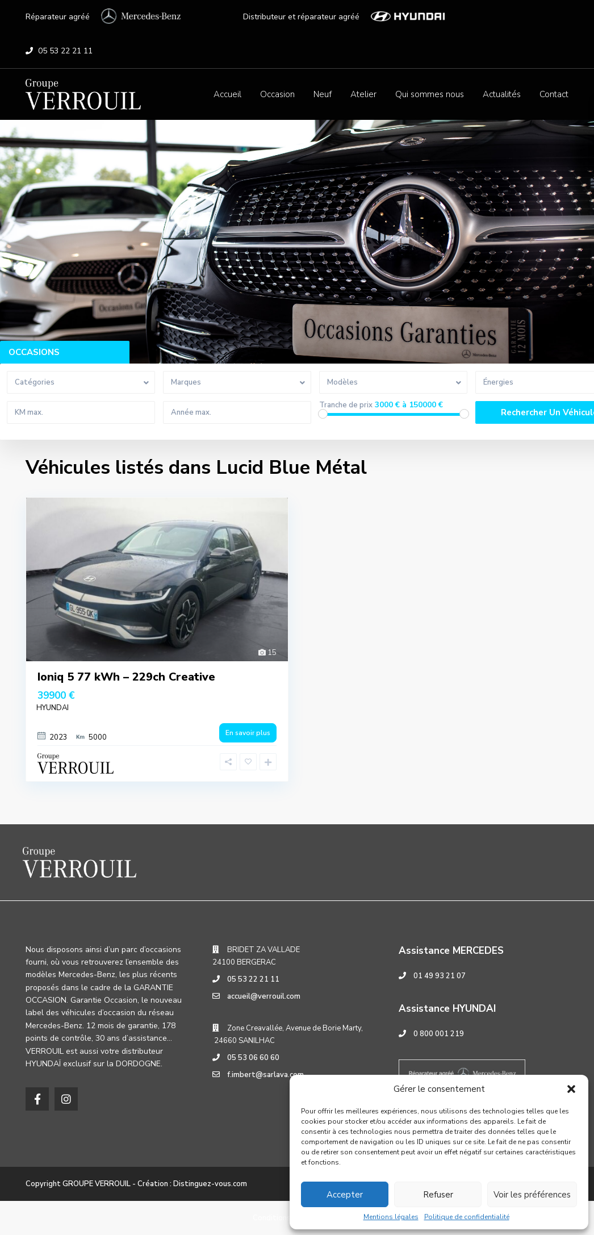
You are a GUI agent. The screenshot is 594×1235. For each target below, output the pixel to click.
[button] (571, 1089)
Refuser (438, 1194)
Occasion (277, 94)
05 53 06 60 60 (253, 1058)
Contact (553, 94)
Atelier (363, 94)
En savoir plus (247, 732)
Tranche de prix (346, 405)
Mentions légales (391, 1216)
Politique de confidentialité (466, 1216)
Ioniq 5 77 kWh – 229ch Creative (126, 677)
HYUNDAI (52, 708)
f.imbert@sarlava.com (265, 1075)
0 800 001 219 (438, 1034)
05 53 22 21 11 (65, 50)
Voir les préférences (532, 1194)
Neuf (322, 94)
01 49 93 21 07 (439, 976)
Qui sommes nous (429, 94)
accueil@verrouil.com (263, 996)
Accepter (345, 1194)
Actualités (502, 94)
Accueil (227, 94)
